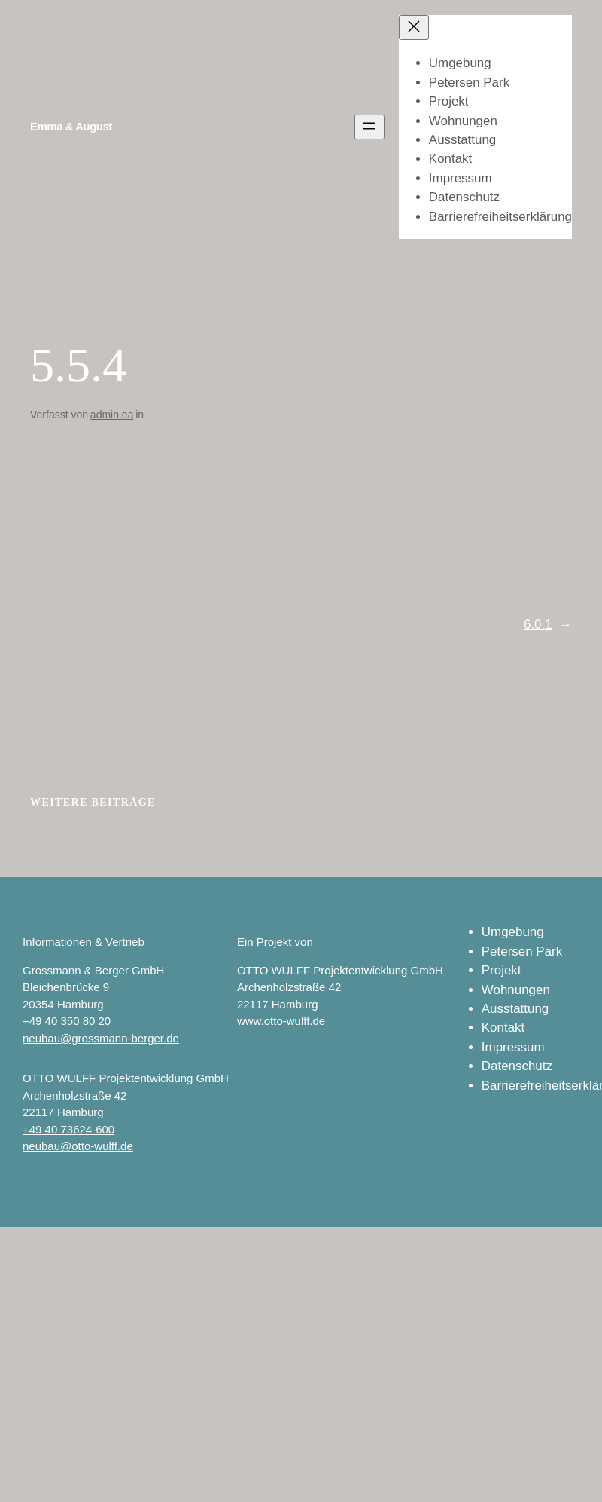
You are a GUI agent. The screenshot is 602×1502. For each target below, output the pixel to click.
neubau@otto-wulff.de (78, 1146)
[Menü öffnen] (369, 127)
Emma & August (71, 126)
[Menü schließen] (414, 27)
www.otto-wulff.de (281, 1020)
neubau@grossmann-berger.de (101, 1038)
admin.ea (112, 414)
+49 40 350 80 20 (67, 1020)
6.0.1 (538, 624)
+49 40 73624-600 (68, 1129)
